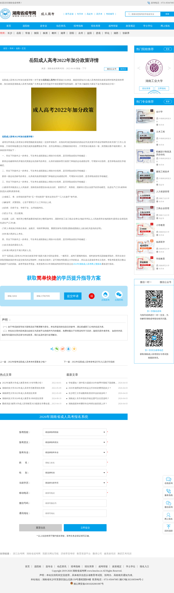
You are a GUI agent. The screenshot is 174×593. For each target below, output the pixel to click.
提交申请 (73, 296)
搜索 (167, 14)
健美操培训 (110, 553)
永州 (80, 33)
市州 (11, 48)
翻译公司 (97, 553)
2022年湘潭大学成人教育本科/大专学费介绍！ (22, 383)
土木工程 (160, 132)
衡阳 (36, 33)
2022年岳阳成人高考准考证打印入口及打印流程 (93, 362)
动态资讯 (61, 26)
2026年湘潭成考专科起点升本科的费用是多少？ (90, 388)
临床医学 (160, 242)
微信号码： (25, 503)
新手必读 (69, 14)
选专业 (43, 26)
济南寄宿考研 (68, 553)
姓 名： (24, 462)
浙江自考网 (19, 553)
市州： (3, 33)
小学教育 (160, 225)
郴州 (54, 33)
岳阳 (18, 33)
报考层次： (25, 442)
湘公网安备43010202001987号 (87, 584)
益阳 (89, 33)
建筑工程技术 (162, 171)
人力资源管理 (162, 191)
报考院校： (25, 432)
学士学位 (148, 26)
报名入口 (144, 566)
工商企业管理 (162, 208)
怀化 (107, 33)
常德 (27, 33)
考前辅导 (110, 14)
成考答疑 (113, 26)
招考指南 (78, 26)
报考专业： (25, 452)
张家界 (126, 33)
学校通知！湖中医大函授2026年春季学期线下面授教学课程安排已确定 (100, 383)
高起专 (90, 14)
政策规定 (130, 26)
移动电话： (25, 493)
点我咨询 (105, 296)
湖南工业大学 (154, 80)
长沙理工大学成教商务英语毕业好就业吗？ (88, 393)
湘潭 (63, 33)
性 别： (24, 472)
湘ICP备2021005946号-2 (131, 579)
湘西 (116, 33)
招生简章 (95, 26)
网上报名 (165, 26)
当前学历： (25, 483)
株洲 (45, 33)
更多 (168, 49)
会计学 (159, 112)
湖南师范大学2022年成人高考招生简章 (19, 393)
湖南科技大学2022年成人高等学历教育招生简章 (23, 388)
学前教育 (160, 259)
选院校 (26, 26)
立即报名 (162, 88)
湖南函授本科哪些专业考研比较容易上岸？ (88, 404)
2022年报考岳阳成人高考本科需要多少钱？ (27, 362)
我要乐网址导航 (50, 553)
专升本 (80, 14)
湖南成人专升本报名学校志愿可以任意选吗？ (89, 398)
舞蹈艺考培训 (125, 553)
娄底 (98, 33)
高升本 (99, 14)
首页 (8, 26)
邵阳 (71, 33)
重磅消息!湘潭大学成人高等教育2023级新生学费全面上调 (28, 404)
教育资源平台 (84, 553)
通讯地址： (25, 513)
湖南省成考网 (33, 553)
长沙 (10, 33)
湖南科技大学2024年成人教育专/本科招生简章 (22, 398)
